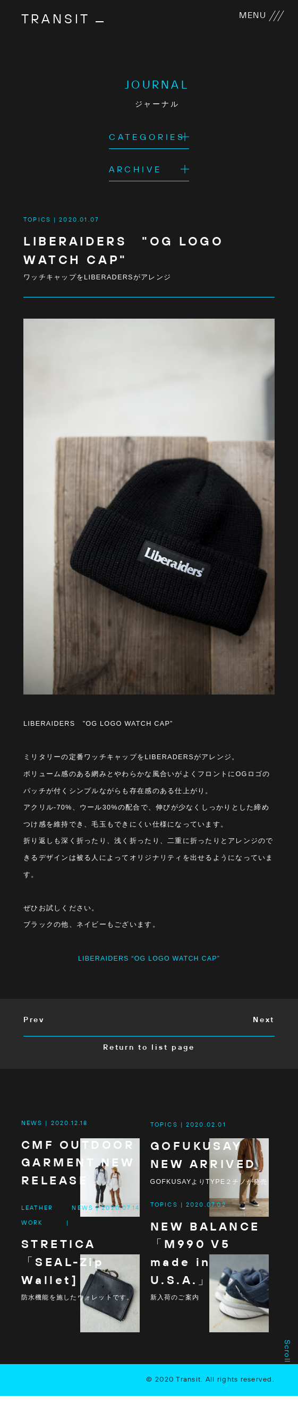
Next (264, 1021)
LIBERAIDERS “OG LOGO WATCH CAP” (148, 959)
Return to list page (149, 1048)
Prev (34, 1021)
